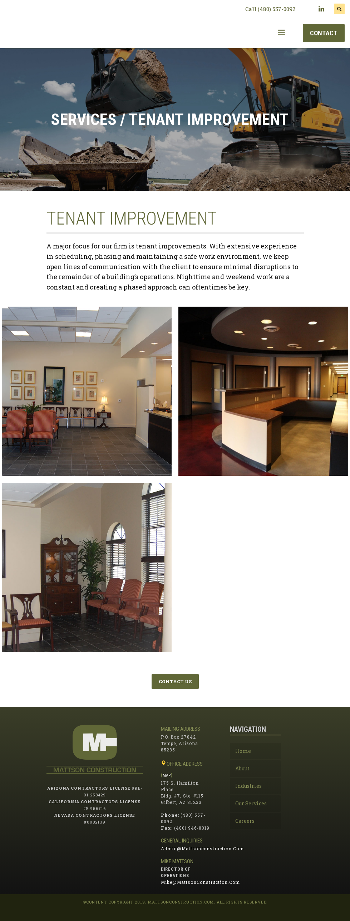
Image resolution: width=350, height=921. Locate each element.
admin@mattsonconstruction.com (202, 848)
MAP (167, 775)
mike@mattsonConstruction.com (200, 882)
